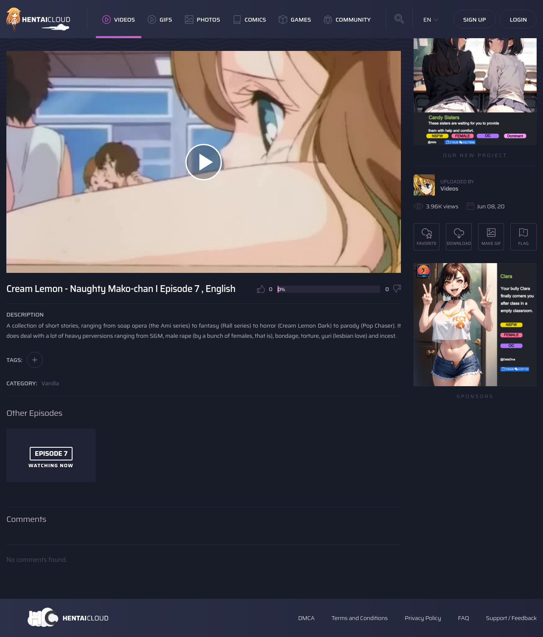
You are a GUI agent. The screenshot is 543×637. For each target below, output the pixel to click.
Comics (249, 19)
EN (427, 19)
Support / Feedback (511, 618)
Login (518, 19)
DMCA (306, 618)
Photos (202, 19)
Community (347, 19)
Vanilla (50, 383)
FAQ (463, 618)
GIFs (160, 19)
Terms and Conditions (359, 618)
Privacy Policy (423, 618)
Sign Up (474, 19)
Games (295, 19)
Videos (118, 19)
